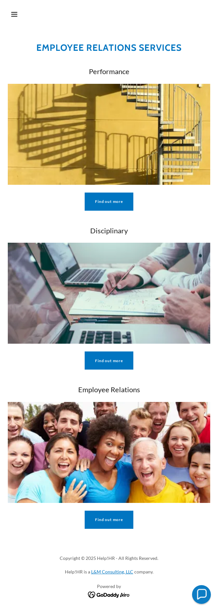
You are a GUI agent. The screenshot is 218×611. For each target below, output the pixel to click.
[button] (14, 14)
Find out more (109, 201)
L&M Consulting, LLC (112, 571)
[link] (109, 594)
